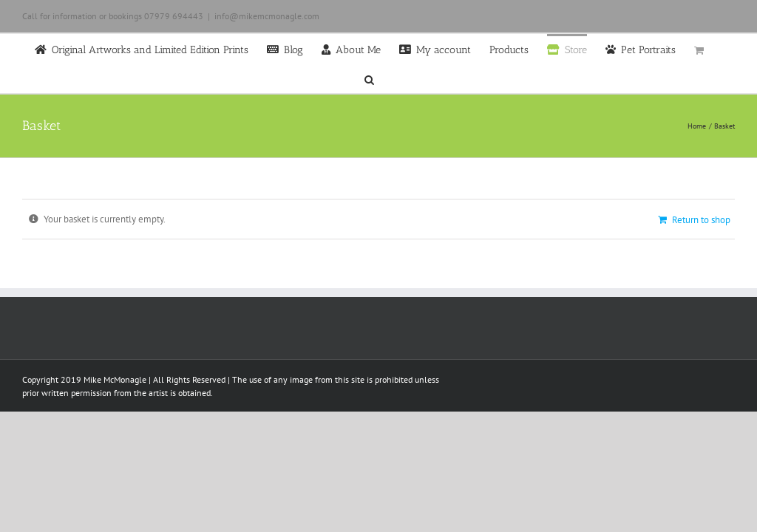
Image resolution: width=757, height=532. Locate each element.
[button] (369, 78)
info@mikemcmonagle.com (266, 15)
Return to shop (701, 220)
